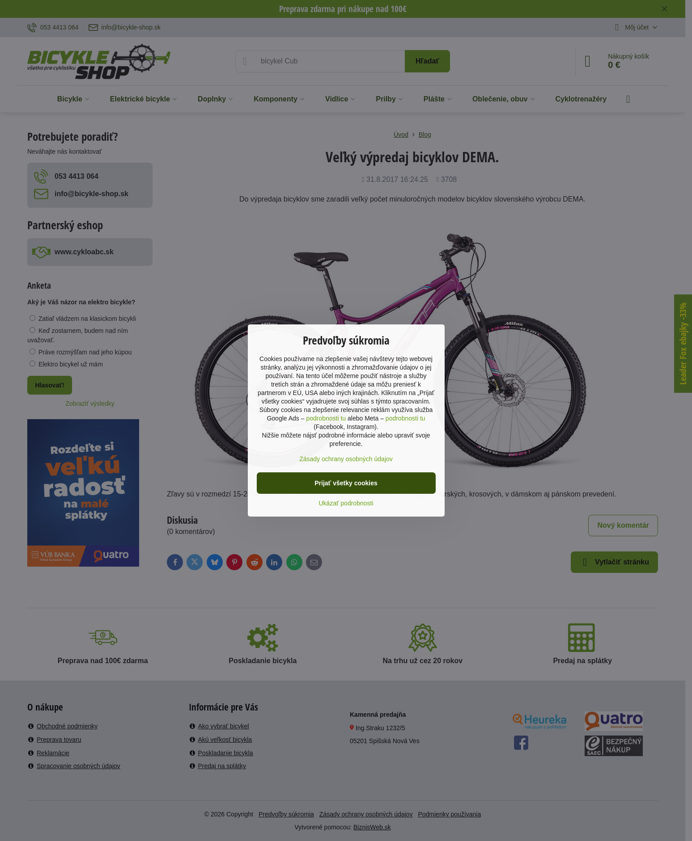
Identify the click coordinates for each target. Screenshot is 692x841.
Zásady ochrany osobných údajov (346, 459)
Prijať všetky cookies (346, 483)
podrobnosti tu (326, 418)
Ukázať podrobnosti (346, 503)
